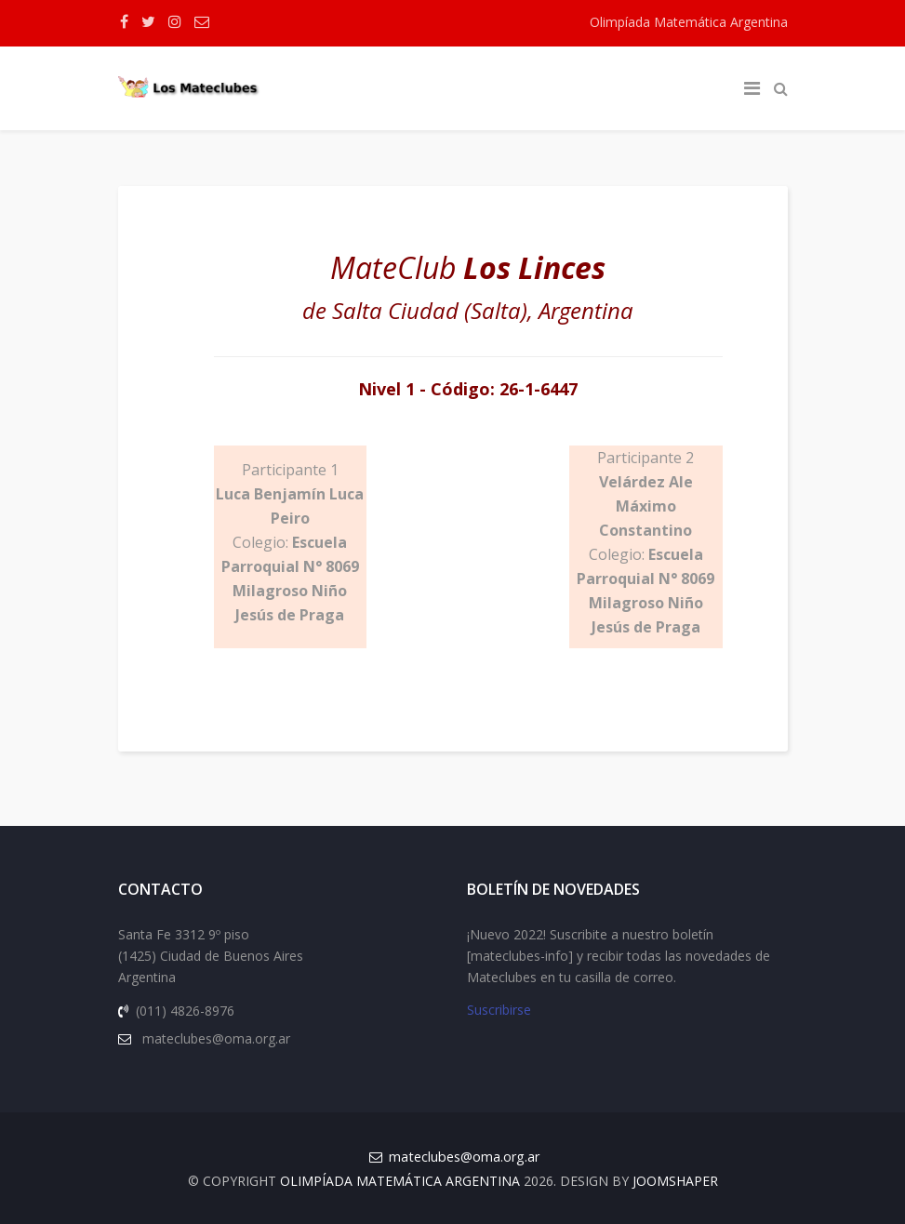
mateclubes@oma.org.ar (464, 1156)
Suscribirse (499, 1009)
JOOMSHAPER (675, 1181)
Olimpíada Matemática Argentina (689, 22)
